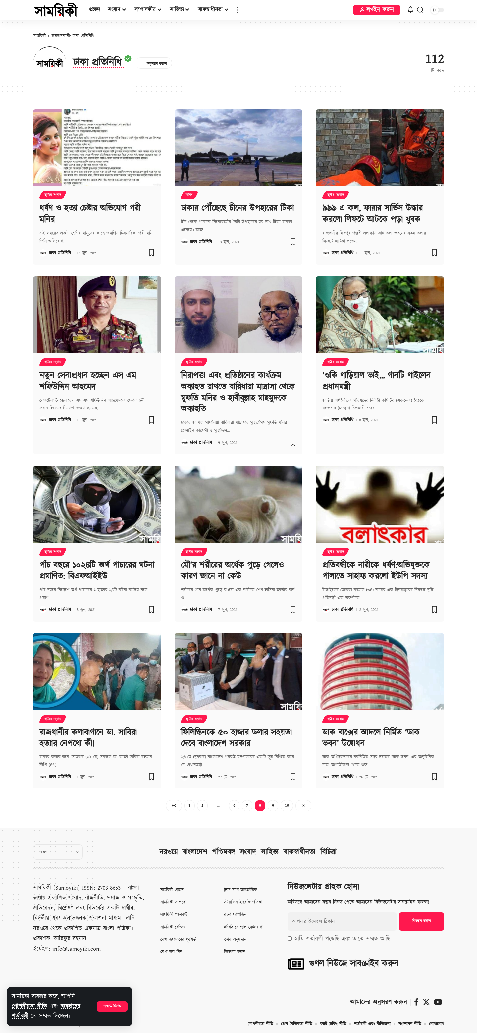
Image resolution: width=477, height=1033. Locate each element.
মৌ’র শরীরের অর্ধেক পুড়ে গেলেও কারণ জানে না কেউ (232, 570)
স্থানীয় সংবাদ (52, 195)
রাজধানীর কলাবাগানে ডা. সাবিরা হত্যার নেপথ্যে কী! (88, 738)
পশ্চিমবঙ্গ (223, 852)
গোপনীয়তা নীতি (29, 1006)
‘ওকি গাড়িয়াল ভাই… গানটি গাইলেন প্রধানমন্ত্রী (376, 381)
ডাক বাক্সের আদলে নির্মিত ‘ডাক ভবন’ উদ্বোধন (371, 738)
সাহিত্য (270, 852)
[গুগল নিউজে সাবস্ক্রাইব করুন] (296, 964)
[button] (112, 1006)
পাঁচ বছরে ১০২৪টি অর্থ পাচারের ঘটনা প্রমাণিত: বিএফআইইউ (96, 570)
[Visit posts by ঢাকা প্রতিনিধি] (43, 253)
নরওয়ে (168, 852)
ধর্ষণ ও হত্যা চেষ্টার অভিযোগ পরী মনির (89, 214)
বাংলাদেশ (195, 852)
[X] (426, 1002)
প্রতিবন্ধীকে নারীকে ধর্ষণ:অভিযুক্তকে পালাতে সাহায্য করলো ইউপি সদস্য (376, 570)
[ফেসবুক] (416, 1002)
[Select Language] (58, 852)
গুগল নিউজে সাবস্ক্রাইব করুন (353, 964)
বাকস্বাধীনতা (299, 852)
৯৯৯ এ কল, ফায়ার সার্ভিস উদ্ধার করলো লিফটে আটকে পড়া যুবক (372, 214)
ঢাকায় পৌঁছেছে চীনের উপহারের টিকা (237, 208)
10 (287, 805)
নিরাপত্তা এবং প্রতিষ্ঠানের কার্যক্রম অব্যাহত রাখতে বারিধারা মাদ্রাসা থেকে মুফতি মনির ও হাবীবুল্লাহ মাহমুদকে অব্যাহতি (238, 392)
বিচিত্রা (328, 852)
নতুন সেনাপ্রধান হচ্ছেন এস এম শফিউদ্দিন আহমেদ (87, 381)
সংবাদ (248, 852)
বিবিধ (189, 195)
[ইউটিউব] (438, 1002)
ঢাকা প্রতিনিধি (60, 253)
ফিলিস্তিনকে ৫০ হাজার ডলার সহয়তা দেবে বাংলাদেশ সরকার (236, 738)
